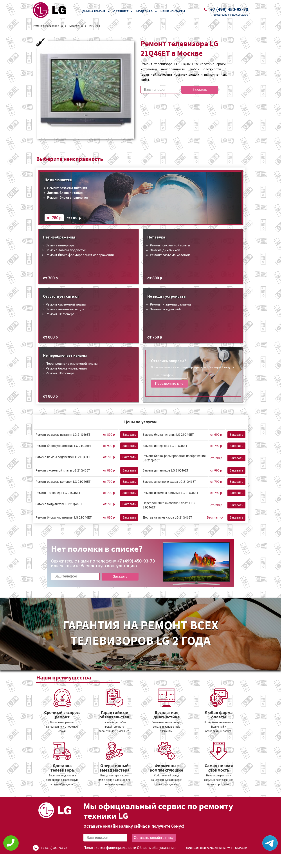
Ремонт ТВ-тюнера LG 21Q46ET (58, 493)
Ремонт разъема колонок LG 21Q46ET (63, 481)
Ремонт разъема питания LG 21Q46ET (63, 434)
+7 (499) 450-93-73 (229, 9)
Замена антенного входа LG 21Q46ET (169, 481)
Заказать (200, 89)
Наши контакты (172, 11)
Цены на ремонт (93, 11)
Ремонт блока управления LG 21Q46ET (64, 446)
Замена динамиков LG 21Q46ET (165, 470)
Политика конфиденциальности (109, 848)
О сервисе (120, 11)
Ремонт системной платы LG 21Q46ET (63, 470)
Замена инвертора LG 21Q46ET (165, 446)
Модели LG (144, 11)
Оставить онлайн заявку (154, 837)
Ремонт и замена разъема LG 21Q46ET (170, 493)
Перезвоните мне (169, 383)
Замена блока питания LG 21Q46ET (168, 434)
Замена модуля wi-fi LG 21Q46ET (59, 504)
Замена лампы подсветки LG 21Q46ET (63, 457)
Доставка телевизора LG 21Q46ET (167, 517)
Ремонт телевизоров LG (48, 25)
